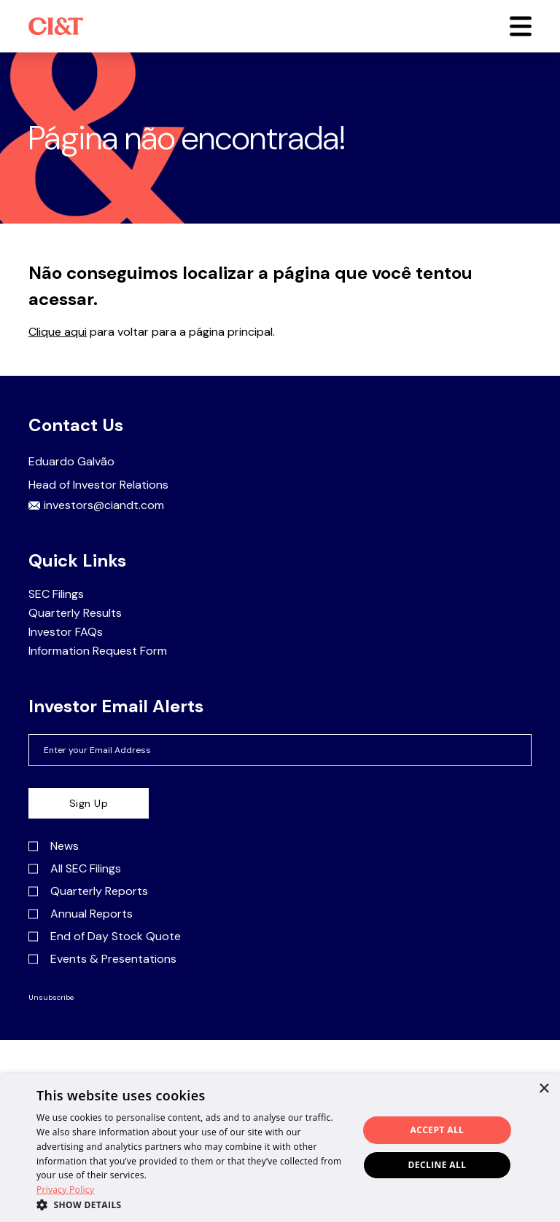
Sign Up (89, 803)
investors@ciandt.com (96, 505)
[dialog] (280, 1147)
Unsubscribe (51, 997)
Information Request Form (97, 651)
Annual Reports (80, 914)
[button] (521, 26)
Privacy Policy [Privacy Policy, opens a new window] (65, 1189)
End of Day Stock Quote (104, 936)
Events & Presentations (102, 959)
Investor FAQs (65, 632)
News (53, 846)
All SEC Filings (74, 869)
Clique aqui (57, 331)
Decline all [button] (437, 1165)
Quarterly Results (75, 613)
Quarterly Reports (88, 891)
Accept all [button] (437, 1130)
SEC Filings (56, 594)
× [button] (543, 1089)
